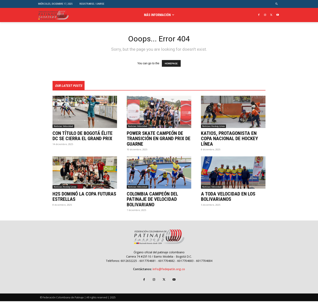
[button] (277, 4)
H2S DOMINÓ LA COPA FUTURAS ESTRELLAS (84, 197)
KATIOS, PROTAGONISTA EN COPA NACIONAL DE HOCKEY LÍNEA (229, 139)
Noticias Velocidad (63, 126)
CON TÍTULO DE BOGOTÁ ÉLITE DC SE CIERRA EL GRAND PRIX (83, 136)
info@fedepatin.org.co (169, 270)
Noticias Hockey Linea (213, 126)
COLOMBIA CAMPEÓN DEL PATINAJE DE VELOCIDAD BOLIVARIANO (152, 200)
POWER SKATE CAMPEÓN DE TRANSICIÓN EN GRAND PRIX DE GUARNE (158, 139)
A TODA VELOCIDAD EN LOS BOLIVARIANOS (228, 197)
